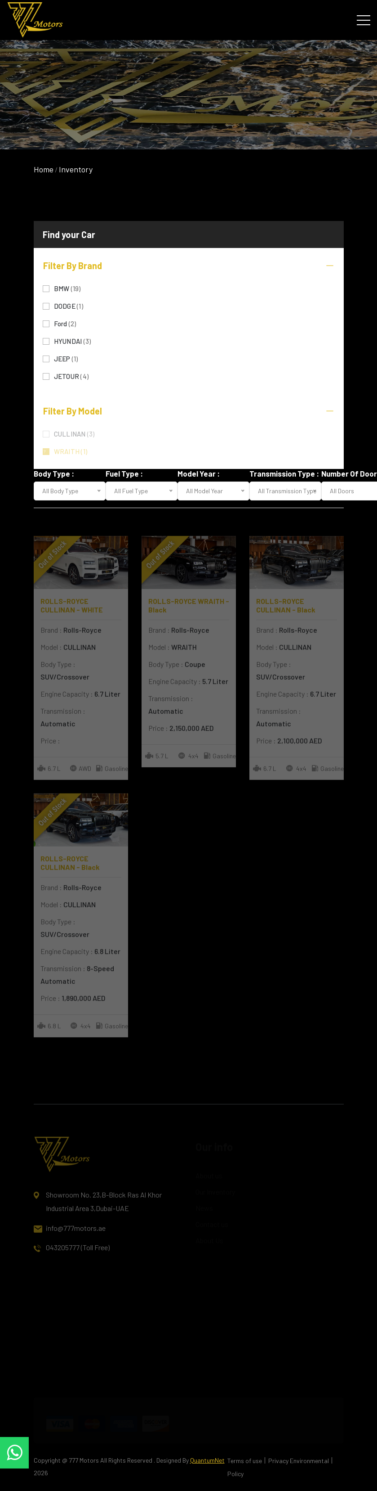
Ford (65, 323)
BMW (67, 287)
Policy (235, 1473)
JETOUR (71, 375)
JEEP (66, 358)
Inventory (76, 169)
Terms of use (244, 1460)
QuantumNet (207, 1460)
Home (43, 169)
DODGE (68, 305)
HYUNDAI (72, 340)
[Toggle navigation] (363, 19)
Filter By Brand (188, 265)
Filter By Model (188, 410)
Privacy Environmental (298, 1460)
